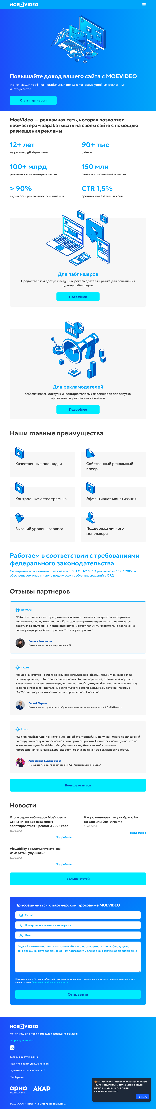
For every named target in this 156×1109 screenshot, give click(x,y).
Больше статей (78, 879)
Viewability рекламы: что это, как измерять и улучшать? (36, 851)
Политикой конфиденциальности (50, 982)
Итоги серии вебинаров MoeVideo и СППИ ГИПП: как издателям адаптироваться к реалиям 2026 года (39, 821)
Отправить (78, 994)
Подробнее (78, 297)
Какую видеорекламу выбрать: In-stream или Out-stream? (111, 819)
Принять (142, 1096)
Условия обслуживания (24, 1056)
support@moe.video (22, 1040)
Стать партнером (33, 100)
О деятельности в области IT (27, 1070)
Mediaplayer (17, 1077)
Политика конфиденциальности (30, 1063)
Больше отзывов (78, 785)
